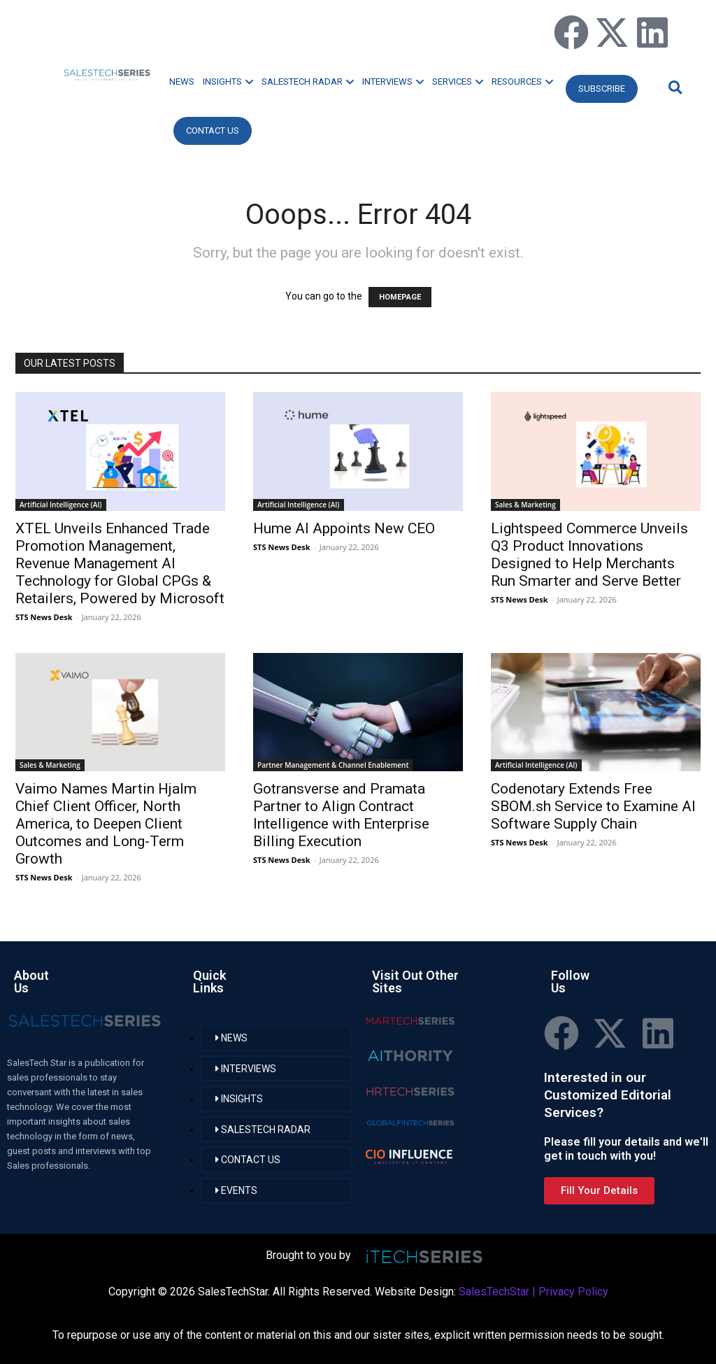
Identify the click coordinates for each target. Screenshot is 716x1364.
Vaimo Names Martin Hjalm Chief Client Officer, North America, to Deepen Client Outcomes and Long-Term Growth (105, 823)
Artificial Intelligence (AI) (61, 504)
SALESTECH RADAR (308, 81)
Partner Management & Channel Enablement (332, 765)
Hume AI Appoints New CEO (344, 528)
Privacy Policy (573, 1291)
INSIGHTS (228, 81)
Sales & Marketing (525, 504)
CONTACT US (212, 130)
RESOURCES (522, 81)
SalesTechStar (494, 1291)
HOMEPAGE (400, 297)
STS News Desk (43, 617)
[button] (673, 87)
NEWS (181, 81)
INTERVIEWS (393, 81)
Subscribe (601, 88)
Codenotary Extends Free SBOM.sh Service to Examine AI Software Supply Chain (593, 806)
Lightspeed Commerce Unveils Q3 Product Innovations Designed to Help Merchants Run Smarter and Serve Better (589, 554)
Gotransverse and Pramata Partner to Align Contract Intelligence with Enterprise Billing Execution (341, 815)
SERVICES (457, 81)
